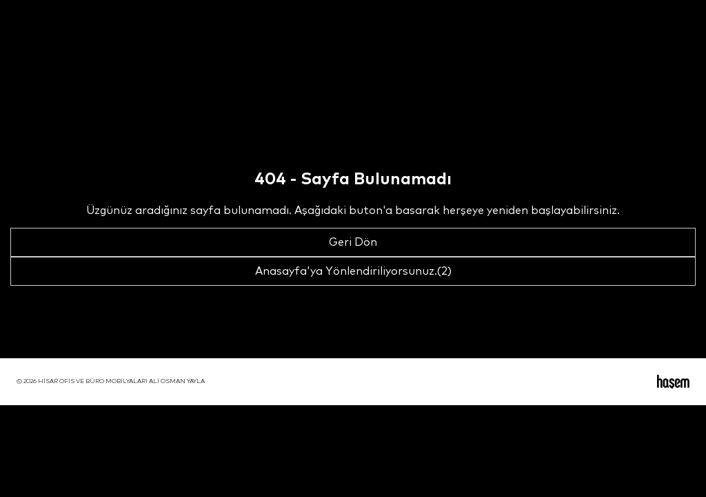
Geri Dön (353, 242)
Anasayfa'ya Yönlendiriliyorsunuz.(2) (353, 271)
